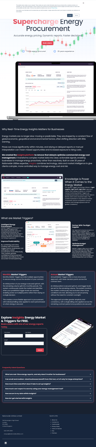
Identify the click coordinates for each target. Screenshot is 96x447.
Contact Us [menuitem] (55, 422)
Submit (40, 350)
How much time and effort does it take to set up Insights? (48, 384)
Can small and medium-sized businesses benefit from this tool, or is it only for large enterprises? (48, 379)
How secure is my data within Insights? (48, 393)
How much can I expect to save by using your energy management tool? (48, 389)
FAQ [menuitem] (53, 431)
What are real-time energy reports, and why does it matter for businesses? (48, 374)
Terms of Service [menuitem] (57, 428)
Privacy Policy (54, 8)
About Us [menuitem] (54, 420)
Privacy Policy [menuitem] (56, 426)
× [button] (83, 3)
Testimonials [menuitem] (55, 424)
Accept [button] (69, 15)
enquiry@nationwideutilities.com (13, 434)
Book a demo (47, 43)
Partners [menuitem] (54, 433)
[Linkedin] (5, 443)
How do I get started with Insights (48, 398)
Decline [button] (76, 15)
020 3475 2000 (8, 430)
